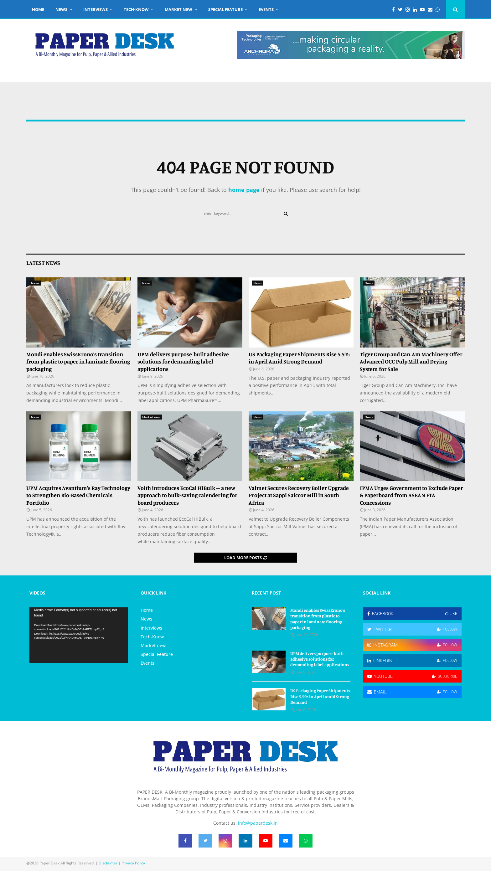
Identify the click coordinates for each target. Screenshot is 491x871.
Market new (178, 9)
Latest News (43, 262)
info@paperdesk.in (258, 823)
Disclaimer (108, 863)
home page (244, 189)
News (61, 9)
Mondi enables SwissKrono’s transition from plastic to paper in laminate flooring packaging (78, 361)
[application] (78, 635)
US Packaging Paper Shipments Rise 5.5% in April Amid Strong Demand (299, 358)
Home (38, 9)
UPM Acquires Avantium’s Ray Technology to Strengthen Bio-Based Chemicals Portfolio (78, 495)
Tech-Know (136, 9)
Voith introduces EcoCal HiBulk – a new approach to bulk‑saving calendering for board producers (187, 495)
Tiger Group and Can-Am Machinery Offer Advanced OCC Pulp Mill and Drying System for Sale (411, 361)
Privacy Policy (133, 863)
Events (266, 9)
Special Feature (225, 9)
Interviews (95, 9)
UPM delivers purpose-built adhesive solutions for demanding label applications (183, 361)
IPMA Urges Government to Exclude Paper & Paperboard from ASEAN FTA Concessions (411, 495)
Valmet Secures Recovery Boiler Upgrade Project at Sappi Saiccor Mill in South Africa (299, 495)
